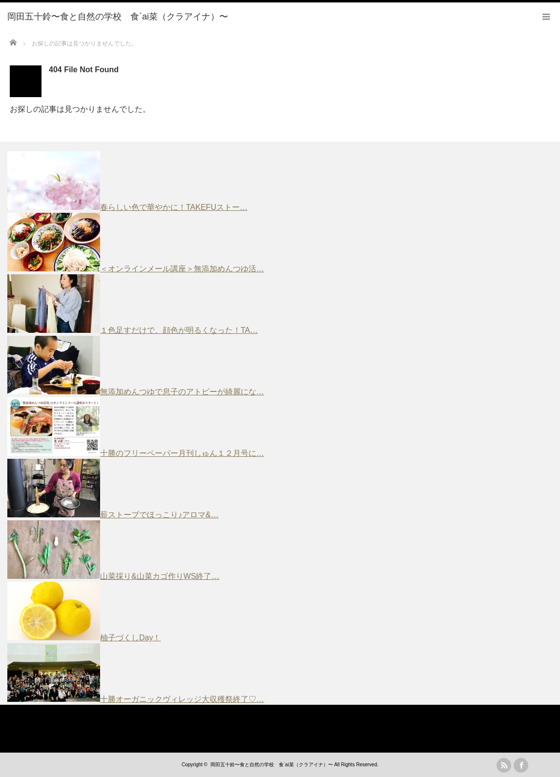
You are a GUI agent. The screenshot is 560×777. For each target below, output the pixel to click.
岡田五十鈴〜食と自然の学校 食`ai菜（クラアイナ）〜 (271, 764)
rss (504, 765)
